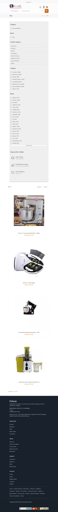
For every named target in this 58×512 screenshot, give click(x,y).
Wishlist (11, 484)
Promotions (24, 491)
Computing (14, 53)
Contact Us (12, 434)
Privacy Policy (12, 446)
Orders (11, 476)
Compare (11, 481)
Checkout (32, 488)
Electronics (13, 46)
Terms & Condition (14, 444)
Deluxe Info (12, 451)
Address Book (13, 479)
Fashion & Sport (15, 56)
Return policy (12, 431)
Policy (22, 495)
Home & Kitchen (15, 61)
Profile (11, 474)
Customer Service (32, 491)
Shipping (38, 488)
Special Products (35, 493)
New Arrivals (21, 493)
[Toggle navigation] (47, 7)
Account (11, 424)
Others (12, 63)
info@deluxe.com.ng (14, 411)
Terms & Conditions (14, 495)
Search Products (18, 488)
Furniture (13, 48)
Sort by (39, 187)
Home (43, 15)
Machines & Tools (15, 58)
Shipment (11, 426)
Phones (13, 51)
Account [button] (28, 2)
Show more (29, 145)
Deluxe (20, 502)
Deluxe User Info (13, 449)
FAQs (10, 429)
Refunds (42, 493)
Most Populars (13, 493)
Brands (27, 493)
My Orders (26, 488)
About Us (11, 441)
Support (40, 491)
